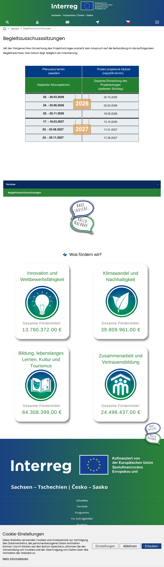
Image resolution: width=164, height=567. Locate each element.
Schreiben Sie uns (97, 22)
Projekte (82, 525)
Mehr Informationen (15, 559)
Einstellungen (105, 546)
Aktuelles (82, 500)
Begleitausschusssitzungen (25, 192)
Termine (10, 184)
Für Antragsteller (82, 519)
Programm (82, 513)
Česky (127, 22)
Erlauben (151, 546)
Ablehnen (130, 546)
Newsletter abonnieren (67, 22)
